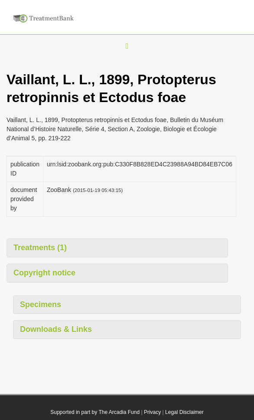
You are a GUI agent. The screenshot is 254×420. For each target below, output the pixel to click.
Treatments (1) (40, 247)
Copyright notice (44, 272)
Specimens (40, 304)
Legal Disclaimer (184, 412)
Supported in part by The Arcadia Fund (95, 412)
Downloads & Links (56, 329)
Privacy (152, 412)
